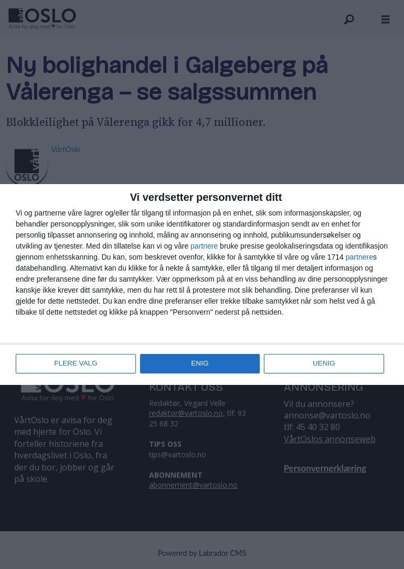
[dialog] (202, 285)
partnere (204, 246)
